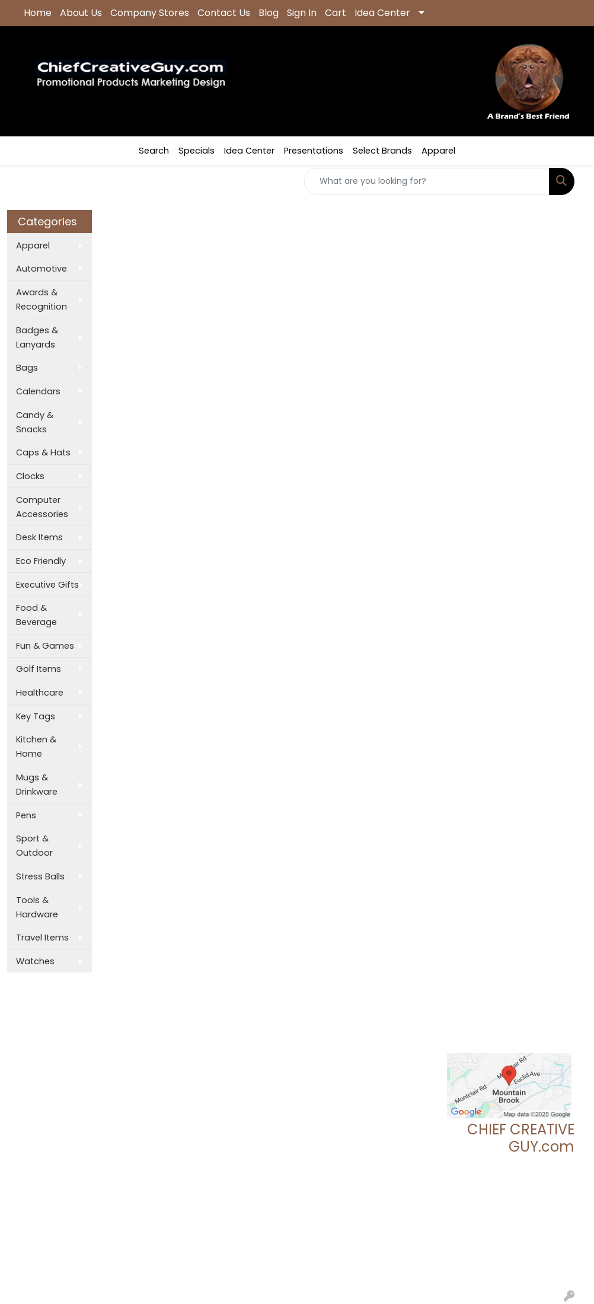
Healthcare (39, 693)
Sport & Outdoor (34, 846)
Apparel (438, 151)
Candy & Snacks (34, 422)
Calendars (38, 391)
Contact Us (223, 13)
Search (154, 151)
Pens (26, 815)
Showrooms (140, 1048)
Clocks (30, 476)
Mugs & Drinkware (37, 784)
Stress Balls (40, 876)
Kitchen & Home (36, 747)
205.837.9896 (546, 1211)
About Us (81, 13)
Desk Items (39, 537)
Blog (268, 13)
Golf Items (38, 669)
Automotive (41, 269)
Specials (196, 151)
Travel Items (42, 937)
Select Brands (382, 151)
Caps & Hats (43, 452)
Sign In (302, 13)
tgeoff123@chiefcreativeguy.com (502, 1226)
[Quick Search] (427, 181)
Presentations (313, 151)
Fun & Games (45, 646)
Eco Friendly (41, 561)
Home (38, 13)
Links (124, 1081)
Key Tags (35, 716)
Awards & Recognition (41, 299)
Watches (35, 961)
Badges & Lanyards (37, 337)
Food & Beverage (36, 615)
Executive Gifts (47, 585)
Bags (27, 368)
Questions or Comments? (75, 1106)
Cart (335, 13)
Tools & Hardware (37, 907)
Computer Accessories (42, 507)
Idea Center (382, 13)
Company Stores (149, 13)
